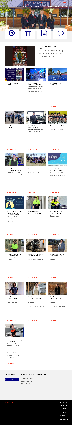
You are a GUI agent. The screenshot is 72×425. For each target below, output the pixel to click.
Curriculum (39, 6)
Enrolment (51, 6)
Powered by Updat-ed (10, 403)
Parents (45, 6)
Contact (64, 6)
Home (23, 6)
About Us (27, 6)
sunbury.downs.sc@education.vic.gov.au (53, 2)
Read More (54, 107)
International (58, 6)
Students (33, 6)
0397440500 (37, 2)
